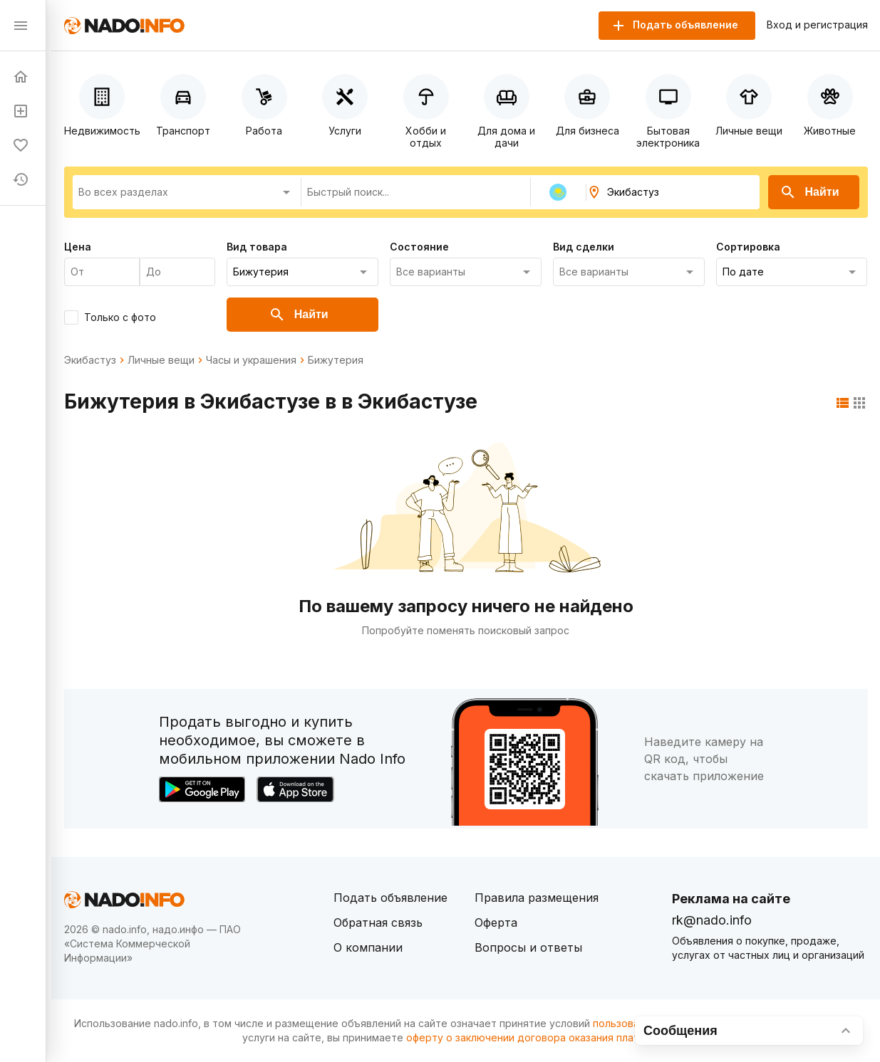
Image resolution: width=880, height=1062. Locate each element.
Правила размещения (537, 897)
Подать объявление (390, 897)
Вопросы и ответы (528, 947)
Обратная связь (378, 922)
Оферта (496, 922)
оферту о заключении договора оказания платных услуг (547, 1037)
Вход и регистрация (817, 25)
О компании (368, 947)
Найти (809, 192)
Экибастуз (90, 360)
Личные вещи (161, 360)
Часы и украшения (251, 360)
